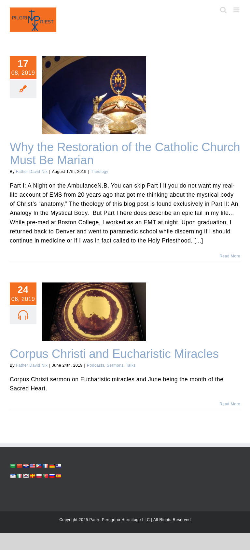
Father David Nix (32, 171)
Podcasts (95, 365)
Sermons (115, 365)
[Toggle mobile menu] (237, 10)
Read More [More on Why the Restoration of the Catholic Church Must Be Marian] (229, 256)
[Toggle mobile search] (223, 10)
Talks (131, 365)
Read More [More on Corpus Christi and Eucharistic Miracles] (229, 404)
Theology (99, 171)
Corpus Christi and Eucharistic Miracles (114, 353)
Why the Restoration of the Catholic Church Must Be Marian (125, 153)
